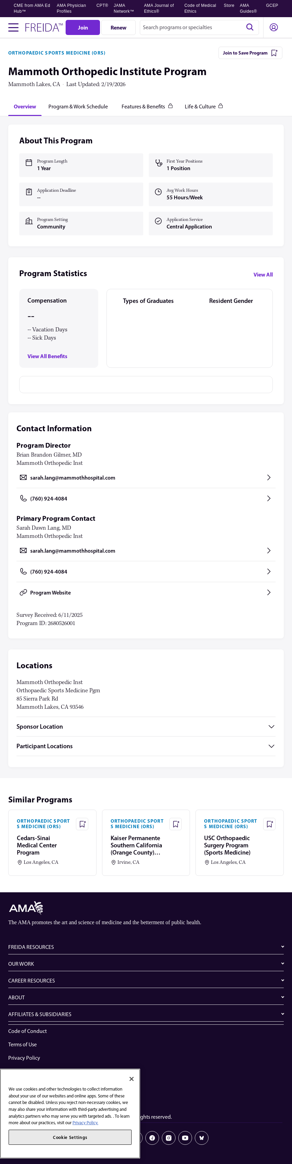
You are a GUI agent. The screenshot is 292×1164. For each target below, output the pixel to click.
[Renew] (118, 27)
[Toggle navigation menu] (13, 27)
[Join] (83, 27)
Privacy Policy (24, 1058)
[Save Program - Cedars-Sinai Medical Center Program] (82, 824)
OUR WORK (21, 964)
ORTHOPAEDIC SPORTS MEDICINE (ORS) (56, 53)
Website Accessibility (32, 1071)
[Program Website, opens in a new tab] (146, 592)
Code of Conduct (27, 1031)
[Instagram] (169, 1138)
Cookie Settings (26, 1098)
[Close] (131, 1078)
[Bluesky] (202, 1138)
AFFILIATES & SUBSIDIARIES (39, 1014)
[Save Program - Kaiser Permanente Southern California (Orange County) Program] (175, 824)
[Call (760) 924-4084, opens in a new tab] (146, 498)
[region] (70, 1114)
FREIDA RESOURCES (31, 947)
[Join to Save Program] (250, 53)
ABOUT (16, 997)
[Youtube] (185, 1138)
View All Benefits (47, 356)
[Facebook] (152, 1138)
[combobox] (199, 27)
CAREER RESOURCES (31, 980)
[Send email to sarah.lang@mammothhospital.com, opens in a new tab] (146, 477)
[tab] (25, 106)
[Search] (250, 27)
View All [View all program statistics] (263, 274)
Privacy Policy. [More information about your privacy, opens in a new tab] (85, 1122)
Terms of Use (22, 1044)
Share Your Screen (28, 1084)
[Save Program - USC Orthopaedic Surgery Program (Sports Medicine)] (269, 824)
